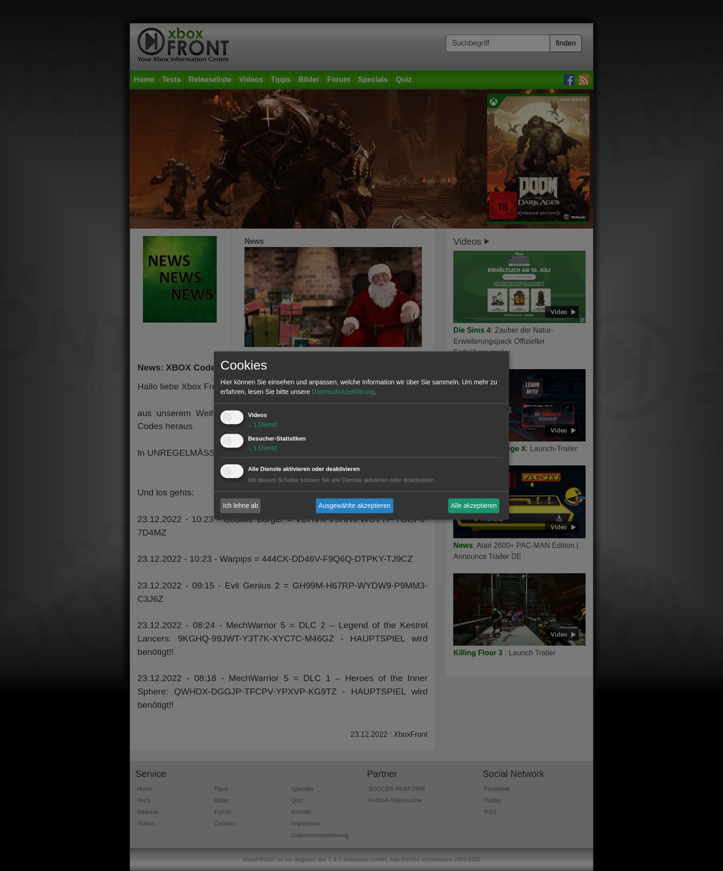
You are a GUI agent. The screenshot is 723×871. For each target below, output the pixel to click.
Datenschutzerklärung (343, 392)
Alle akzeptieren (474, 505)
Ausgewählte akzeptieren (355, 505)
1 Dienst (262, 425)
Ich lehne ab (240, 505)
